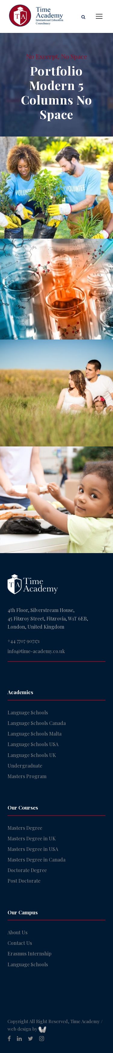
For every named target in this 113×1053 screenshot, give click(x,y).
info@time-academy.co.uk (36, 651)
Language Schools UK (32, 755)
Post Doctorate (24, 881)
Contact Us (20, 943)
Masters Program (27, 776)
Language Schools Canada (37, 723)
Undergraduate (25, 765)
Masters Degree (25, 828)
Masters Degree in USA (33, 849)
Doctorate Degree (27, 870)
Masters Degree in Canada (36, 859)
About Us (17, 932)
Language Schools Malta (34, 733)
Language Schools (28, 712)
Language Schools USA (33, 744)
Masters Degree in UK (32, 838)
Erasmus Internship (30, 953)
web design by (27, 1029)
